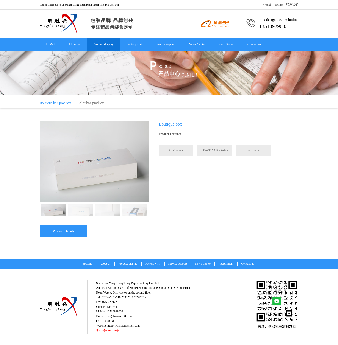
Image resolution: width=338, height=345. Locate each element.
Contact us (254, 44)
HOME (51, 44)
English (279, 4)
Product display (103, 44)
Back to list (253, 150)
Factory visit (135, 44)
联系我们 (292, 4)
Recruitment (227, 44)
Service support (166, 44)
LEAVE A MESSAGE (214, 150)
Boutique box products (55, 103)
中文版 (267, 4)
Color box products (91, 103)
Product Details (63, 231)
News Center (197, 44)
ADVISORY (176, 150)
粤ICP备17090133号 (107, 330)
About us (74, 44)
